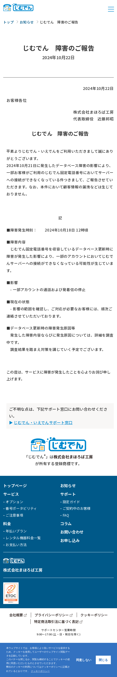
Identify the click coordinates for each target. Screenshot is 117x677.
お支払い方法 (16, 544)
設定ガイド (71, 501)
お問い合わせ (72, 532)
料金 (7, 523)
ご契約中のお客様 (77, 508)
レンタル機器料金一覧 (23, 537)
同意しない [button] (84, 660)
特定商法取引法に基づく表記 (56, 621)
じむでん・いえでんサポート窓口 (43, 422)
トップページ (15, 485)
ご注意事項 (14, 515)
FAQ (66, 515)
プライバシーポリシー (51, 614)
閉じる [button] (103, 660)
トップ (8, 22)
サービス (11, 494)
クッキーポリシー (94, 614)
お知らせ (27, 22)
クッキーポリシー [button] (40, 671)
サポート (68, 494)
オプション (14, 501)
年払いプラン (16, 530)
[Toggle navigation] (111, 9)
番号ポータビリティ (21, 508)
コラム (66, 523)
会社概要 (16, 614)
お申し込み (70, 540)
